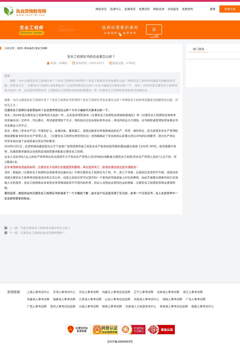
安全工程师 (41, 48)
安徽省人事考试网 (38, 299)
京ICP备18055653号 (120, 341)
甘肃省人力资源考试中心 (140, 306)
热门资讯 (198, 49)
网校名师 (158, 9)
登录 (212, 9)
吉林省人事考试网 (168, 292)
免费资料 (187, 9)
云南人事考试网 (89, 306)
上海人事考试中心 (38, 292)
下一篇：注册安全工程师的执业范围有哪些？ (37, 232)
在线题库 (173, 9)
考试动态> (29, 48)
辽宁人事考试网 (143, 292)
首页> (20, 48)
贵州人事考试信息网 (62, 306)
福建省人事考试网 (64, 299)
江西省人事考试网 (90, 299)
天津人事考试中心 (64, 292)
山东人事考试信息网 (117, 299)
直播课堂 (130, 9)
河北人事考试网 (89, 292)
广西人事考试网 (37, 306)
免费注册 (229, 9)
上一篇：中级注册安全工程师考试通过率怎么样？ (40, 228)
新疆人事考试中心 (202, 306)
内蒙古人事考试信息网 (116, 292)
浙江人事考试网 (193, 292)
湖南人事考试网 (172, 299)
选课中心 (115, 9)
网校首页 (101, 9)
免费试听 (144, 9)
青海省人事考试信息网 (174, 306)
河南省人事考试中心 (146, 299)
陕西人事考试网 (112, 306)
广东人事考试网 (195, 299)
